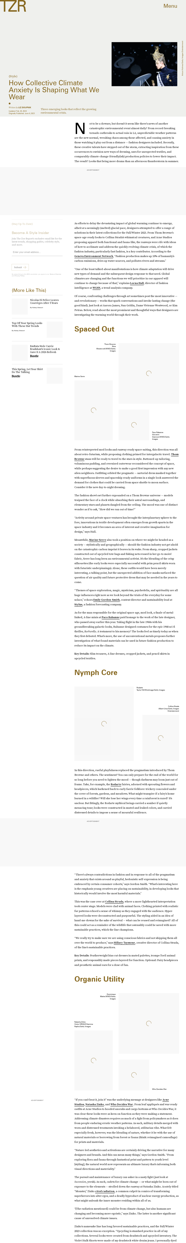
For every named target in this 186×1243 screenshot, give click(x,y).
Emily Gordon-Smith (106, 600)
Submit (18, 269)
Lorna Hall (137, 283)
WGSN (96, 288)
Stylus (78, 604)
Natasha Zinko (94, 1104)
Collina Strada (114, 901)
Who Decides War (121, 1104)
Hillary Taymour (124, 942)
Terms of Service (55, 276)
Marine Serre (97, 540)
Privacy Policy (20, 277)
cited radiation (105, 1191)
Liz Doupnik (24, 107)
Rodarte (116, 784)
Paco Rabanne (111, 617)
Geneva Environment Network (93, 256)
